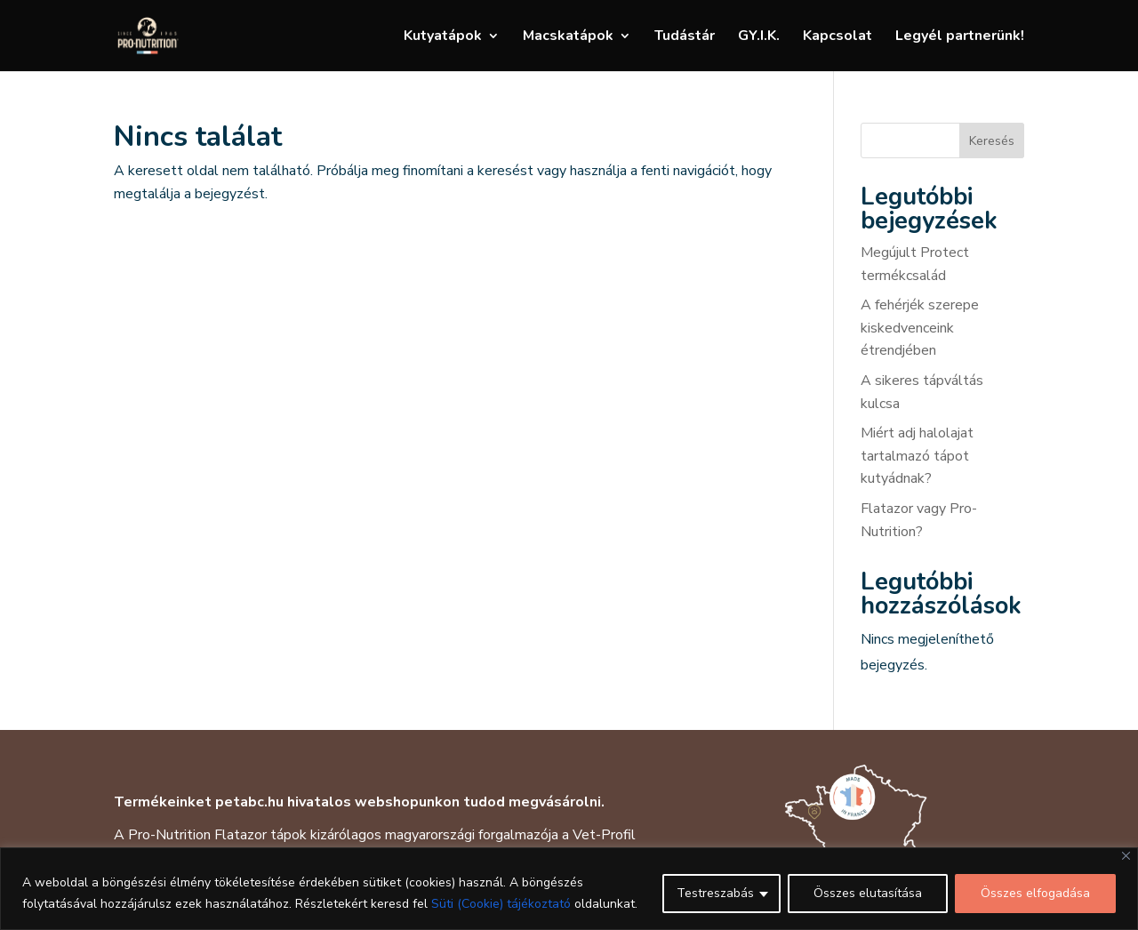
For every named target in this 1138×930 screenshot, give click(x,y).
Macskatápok (568, 37)
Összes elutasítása (867, 893)
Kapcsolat (837, 37)
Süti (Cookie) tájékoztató (501, 903)
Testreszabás (715, 893)
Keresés (991, 140)
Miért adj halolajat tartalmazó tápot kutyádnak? (917, 455)
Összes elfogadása (1035, 893)
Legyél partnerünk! (959, 37)
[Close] (1126, 856)
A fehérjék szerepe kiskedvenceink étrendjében (920, 327)
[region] (569, 888)
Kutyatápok (443, 37)
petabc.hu (249, 802)
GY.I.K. (759, 37)
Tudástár (684, 37)
